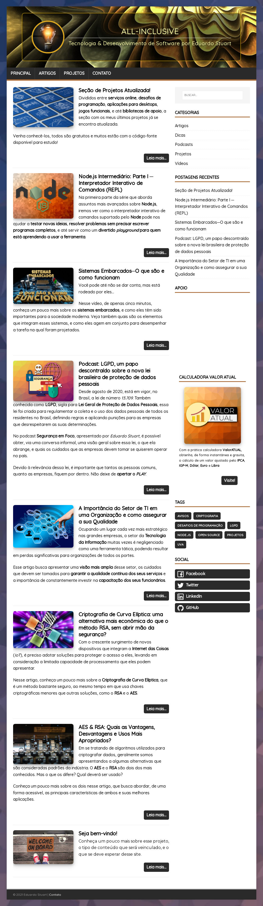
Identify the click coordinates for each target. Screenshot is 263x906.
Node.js (184, 535)
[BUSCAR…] (212, 95)
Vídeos (181, 163)
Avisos (183, 516)
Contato (55, 894)
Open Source (209, 535)
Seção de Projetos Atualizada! (114, 90)
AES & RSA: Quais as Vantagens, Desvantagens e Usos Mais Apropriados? (117, 734)
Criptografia (207, 516)
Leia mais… (156, 158)
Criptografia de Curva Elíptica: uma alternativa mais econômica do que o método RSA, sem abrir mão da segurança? (123, 624)
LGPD (234, 525)
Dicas (180, 135)
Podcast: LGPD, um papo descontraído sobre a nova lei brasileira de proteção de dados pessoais (117, 374)
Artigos (182, 125)
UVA (180, 544)
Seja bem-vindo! (98, 833)
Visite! (229, 480)
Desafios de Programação (200, 525)
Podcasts (184, 144)
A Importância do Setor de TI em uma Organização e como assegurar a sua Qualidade (123, 515)
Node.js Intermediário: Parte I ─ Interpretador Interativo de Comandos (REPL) (116, 183)
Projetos (183, 153)
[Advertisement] (212, 330)
